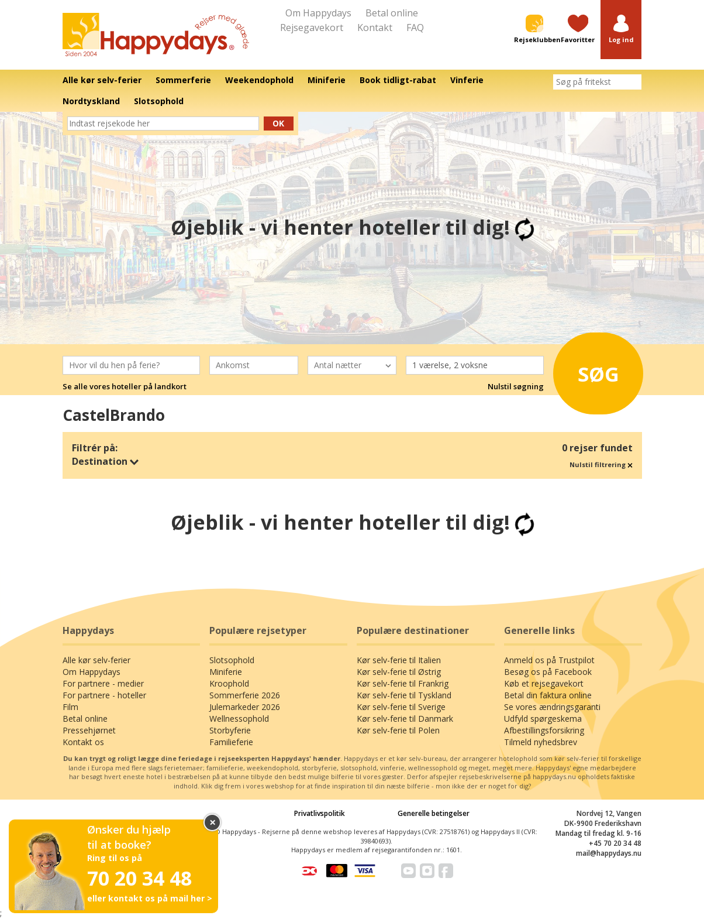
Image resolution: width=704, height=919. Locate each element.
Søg (594, 370)
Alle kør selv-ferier (96, 660)
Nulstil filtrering (601, 464)
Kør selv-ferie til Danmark (405, 718)
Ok (278, 123)
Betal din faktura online (548, 695)
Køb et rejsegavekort (544, 683)
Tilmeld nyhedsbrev (540, 741)
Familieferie (231, 741)
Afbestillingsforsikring (544, 730)
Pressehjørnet (89, 730)
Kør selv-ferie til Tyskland (404, 695)
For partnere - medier (103, 683)
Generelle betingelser (434, 813)
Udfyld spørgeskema (543, 718)
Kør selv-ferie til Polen (398, 730)
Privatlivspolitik (319, 813)
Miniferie (225, 671)
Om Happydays (318, 12)
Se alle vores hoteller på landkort (125, 386)
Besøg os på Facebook (548, 671)
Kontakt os (83, 741)
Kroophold (229, 683)
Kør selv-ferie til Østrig (399, 671)
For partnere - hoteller (104, 695)
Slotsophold (231, 660)
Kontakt (374, 27)
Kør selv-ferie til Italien (399, 660)
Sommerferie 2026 (244, 695)
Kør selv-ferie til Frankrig (402, 683)
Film (70, 706)
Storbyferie (230, 730)
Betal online (391, 12)
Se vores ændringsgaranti (552, 706)
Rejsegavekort (311, 27)
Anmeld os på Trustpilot (549, 660)
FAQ (415, 27)
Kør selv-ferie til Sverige (401, 706)
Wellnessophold (239, 718)
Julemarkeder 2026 (244, 706)
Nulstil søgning (516, 386)
